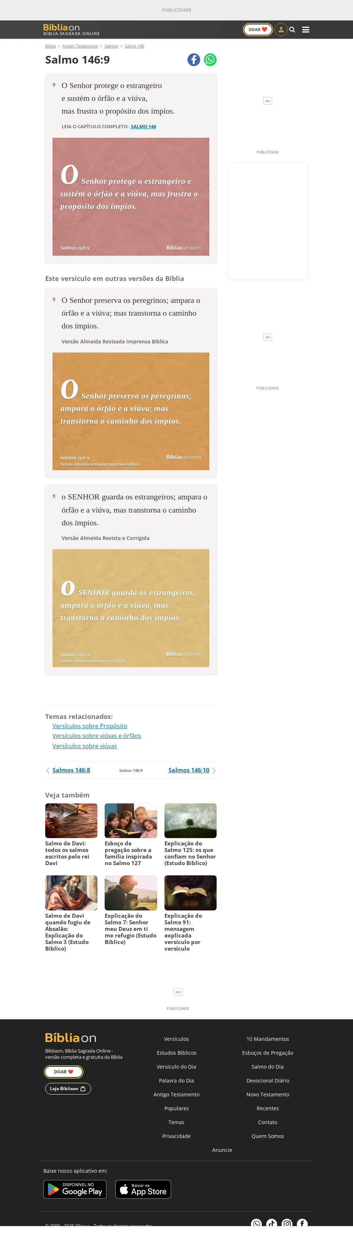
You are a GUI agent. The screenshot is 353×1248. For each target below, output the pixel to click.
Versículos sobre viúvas (85, 748)
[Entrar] (281, 29)
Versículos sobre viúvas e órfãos (97, 738)
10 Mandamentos (268, 1040)
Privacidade (176, 1137)
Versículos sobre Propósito (90, 728)
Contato (267, 1123)
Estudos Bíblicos (177, 1054)
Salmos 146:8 (67, 772)
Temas (176, 1123)
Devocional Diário (268, 1082)
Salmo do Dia (268, 1068)
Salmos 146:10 (192, 772)
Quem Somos (268, 1137)
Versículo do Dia (176, 1068)
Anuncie (222, 1151)
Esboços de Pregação (267, 1054)
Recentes (268, 1110)
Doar (258, 29)
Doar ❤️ (63, 1073)
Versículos (176, 1040)
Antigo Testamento (176, 1096)
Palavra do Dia (176, 1082)
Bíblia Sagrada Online (71, 29)
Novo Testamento (268, 1096)
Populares (176, 1110)
